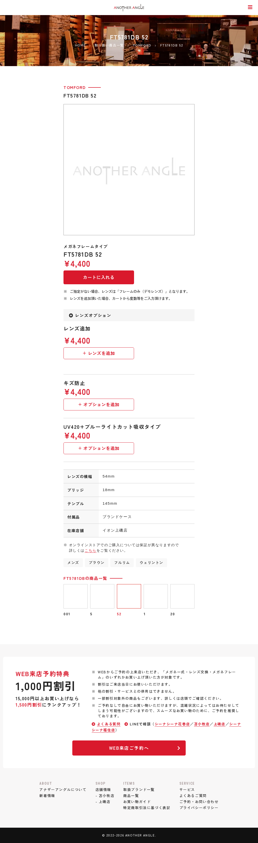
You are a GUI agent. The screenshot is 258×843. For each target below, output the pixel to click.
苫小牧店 (202, 723)
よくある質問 (109, 723)
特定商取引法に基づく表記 (146, 807)
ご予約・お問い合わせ (199, 801)
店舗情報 (103, 789)
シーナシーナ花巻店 (172, 723)
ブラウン (96, 562)
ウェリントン (151, 562)
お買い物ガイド (137, 801)
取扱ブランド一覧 (139, 789)
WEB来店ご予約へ (145, 748)
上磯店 (219, 723)
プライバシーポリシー (199, 807)
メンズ (73, 562)
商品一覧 (131, 795)
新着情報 (47, 795)
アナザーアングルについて (62, 789)
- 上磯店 (103, 801)
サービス (187, 789)
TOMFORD (74, 87)
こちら (90, 550)
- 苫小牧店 (105, 795)
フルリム (122, 562)
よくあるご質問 (193, 795)
